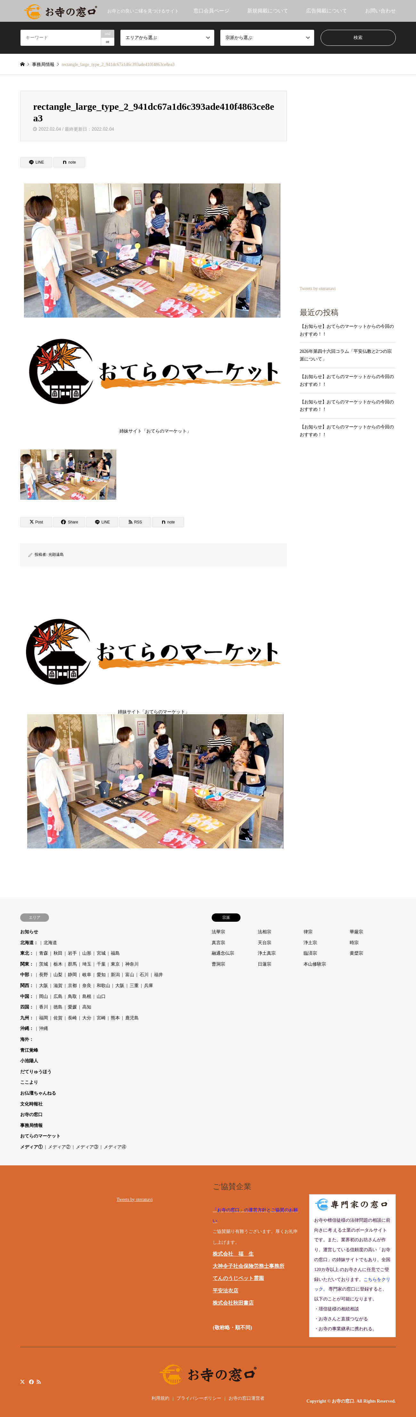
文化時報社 (31, 1104)
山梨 (57, 974)
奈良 (86, 985)
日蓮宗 (264, 964)
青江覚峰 (29, 1050)
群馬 (72, 964)
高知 (86, 1007)
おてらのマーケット (40, 1136)
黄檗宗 (356, 953)
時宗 (354, 942)
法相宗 (264, 931)
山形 (86, 953)
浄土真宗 (267, 953)
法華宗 (218, 931)
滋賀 (57, 985)
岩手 (72, 953)
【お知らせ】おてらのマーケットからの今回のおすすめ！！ (347, 330)
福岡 (43, 1018)
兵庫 (148, 985)
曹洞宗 (218, 964)
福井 (158, 974)
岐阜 (86, 974)
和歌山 (103, 985)
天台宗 (264, 942)
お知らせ (29, 931)
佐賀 (57, 1018)
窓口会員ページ (211, 10)
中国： (27, 996)
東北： (27, 953)
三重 (134, 985)
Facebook (31, 1382)
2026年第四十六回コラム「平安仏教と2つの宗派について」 (346, 355)
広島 (57, 996)
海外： (27, 1039)
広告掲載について (326, 10)
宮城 (101, 953)
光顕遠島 (56, 554)
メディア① (31, 1147)
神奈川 (132, 964)
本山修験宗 (315, 964)
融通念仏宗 (223, 953)
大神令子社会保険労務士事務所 (248, 1266)
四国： (27, 1007)
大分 (86, 1018)
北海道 (50, 942)
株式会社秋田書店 (233, 1303)
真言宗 (218, 942)
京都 (72, 985)
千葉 (101, 964)
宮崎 (101, 1018)
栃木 (57, 964)
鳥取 (72, 996)
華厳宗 (356, 931)
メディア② (59, 1147)
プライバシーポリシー (198, 1398)
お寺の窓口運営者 (247, 1398)
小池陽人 (29, 1060)
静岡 (72, 974)
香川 (43, 1007)
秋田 (57, 953)
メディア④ (115, 1147)
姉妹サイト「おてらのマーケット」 (155, 376)
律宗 (308, 931)
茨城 (43, 964)
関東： (27, 964)
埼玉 (86, 964)
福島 (115, 953)
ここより (29, 1082)
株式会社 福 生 (233, 1254)
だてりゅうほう (36, 1071)
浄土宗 (310, 942)
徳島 (57, 1007)
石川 (144, 974)
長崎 (72, 1018)
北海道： (29, 942)
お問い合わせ (380, 10)
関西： (27, 985)
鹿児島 (132, 1018)
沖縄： (27, 1028)
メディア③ (87, 1147)
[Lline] (36, 162)
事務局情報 (31, 1125)
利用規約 (160, 1398)
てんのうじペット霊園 (238, 1278)
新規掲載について (267, 10)
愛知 (101, 974)
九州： (27, 1018)
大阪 (43, 985)
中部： (27, 974)
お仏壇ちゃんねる (38, 1093)
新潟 (115, 974)
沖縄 (43, 1028)
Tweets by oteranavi (318, 288)
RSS (39, 1382)
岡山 (43, 996)
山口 (101, 996)
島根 (86, 996)
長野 (43, 974)
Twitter (22, 1382)
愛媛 (72, 1007)
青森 (43, 953)
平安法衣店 (225, 1290)
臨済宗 (310, 953)
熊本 (115, 1018)
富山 (129, 974)
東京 (115, 964)
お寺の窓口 (31, 1114)
